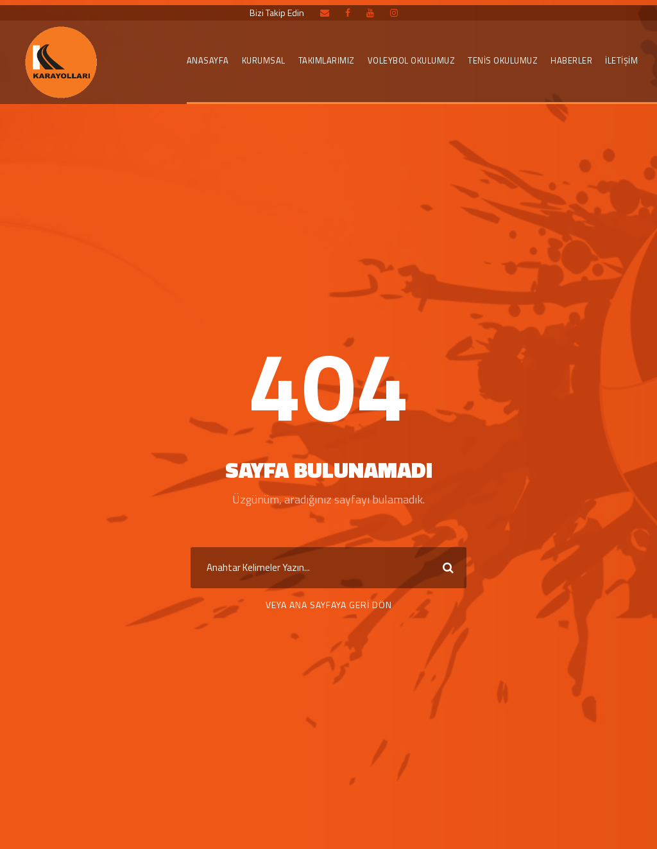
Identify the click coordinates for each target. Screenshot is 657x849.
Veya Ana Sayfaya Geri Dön (329, 604)
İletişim (621, 60)
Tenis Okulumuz (503, 60)
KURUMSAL (264, 60)
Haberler (571, 60)
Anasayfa (208, 60)
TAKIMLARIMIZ (326, 60)
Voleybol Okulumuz (412, 60)
